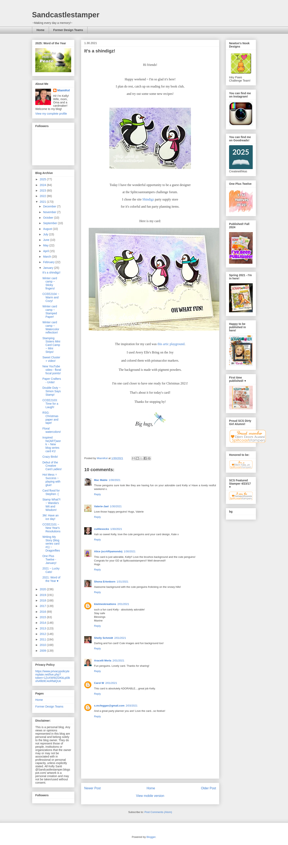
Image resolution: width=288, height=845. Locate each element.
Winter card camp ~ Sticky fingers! (49, 283)
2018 (43, 600)
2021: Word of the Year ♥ (51, 579)
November (50, 212)
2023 (43, 190)
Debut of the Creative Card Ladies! (52, 466)
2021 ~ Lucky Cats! (51, 570)
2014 (43, 622)
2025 (43, 179)
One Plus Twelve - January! (49, 559)
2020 (43, 589)
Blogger (150, 836)
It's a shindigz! (51, 272)
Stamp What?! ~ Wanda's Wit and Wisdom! (51, 504)
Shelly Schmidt (103, 637)
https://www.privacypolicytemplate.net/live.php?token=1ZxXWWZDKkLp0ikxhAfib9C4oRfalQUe (52, 676)
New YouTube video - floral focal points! (51, 370)
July (46, 234)
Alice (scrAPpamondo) (108, 551)
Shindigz (148, 199)
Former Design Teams (68, 30)
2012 (43, 634)
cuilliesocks (101, 528)
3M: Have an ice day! (50, 517)
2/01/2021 (123, 604)
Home (40, 30)
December (50, 206)
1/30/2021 (115, 480)
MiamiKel (63, 90)
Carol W (99, 682)
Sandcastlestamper (65, 15)
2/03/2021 (131, 705)
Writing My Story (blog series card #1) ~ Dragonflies (51, 543)
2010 (43, 645)
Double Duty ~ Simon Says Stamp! (51, 391)
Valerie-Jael (101, 506)
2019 (43, 595)
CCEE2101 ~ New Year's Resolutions (51, 528)
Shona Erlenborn (104, 581)
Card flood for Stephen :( (51, 492)
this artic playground (170, 344)
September (50, 223)
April (46, 251)
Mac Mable (100, 480)
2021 (43, 201)
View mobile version (150, 795)
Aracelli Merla (102, 660)
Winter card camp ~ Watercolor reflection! (50, 327)
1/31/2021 (122, 581)
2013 (43, 628)
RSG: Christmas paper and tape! (50, 417)
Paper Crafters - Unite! (51, 380)
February (49, 262)
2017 (43, 606)
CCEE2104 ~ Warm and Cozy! (50, 297)
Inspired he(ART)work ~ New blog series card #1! (51, 444)
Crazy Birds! (50, 456)
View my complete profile (51, 113)
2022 (43, 196)
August (48, 228)
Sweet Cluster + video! (51, 359)
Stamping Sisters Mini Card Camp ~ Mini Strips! (51, 345)
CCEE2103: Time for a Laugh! (50, 404)
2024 (43, 185)
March (47, 256)
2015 (43, 617)
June (46, 239)
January (48, 267)
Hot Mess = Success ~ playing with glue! (51, 479)
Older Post (208, 788)
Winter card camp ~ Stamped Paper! (49, 311)
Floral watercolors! (51, 430)
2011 (43, 639)
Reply (97, 494)
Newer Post (92, 788)
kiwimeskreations (105, 604)
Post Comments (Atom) (158, 812)
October (48, 217)
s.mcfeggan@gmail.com (109, 705)
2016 (43, 611)
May (46, 245)
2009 (43, 650)
